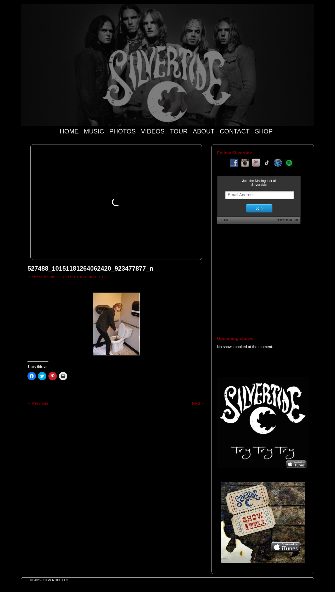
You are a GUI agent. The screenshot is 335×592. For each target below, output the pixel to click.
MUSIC (94, 131)
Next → (198, 403)
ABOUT (204, 131)
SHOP (264, 131)
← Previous (37, 403)
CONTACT (234, 131)
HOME (69, 131)
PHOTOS (122, 131)
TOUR (179, 131)
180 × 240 (81, 277)
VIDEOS (153, 131)
